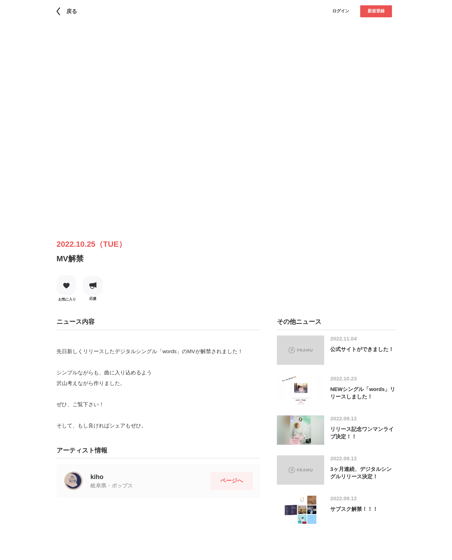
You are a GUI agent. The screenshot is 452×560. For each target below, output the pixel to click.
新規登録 (376, 10)
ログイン (340, 10)
